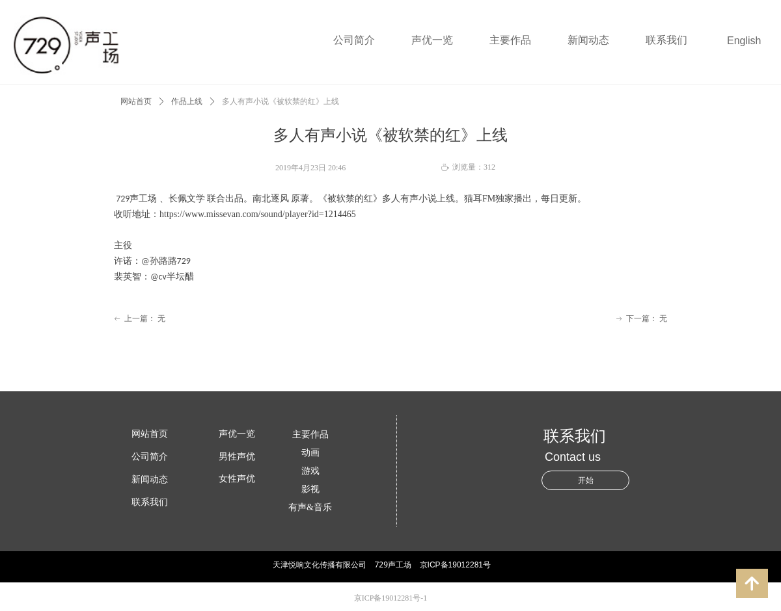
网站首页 (136, 101)
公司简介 (354, 40)
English (744, 40)
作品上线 (186, 101)
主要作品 (510, 40)
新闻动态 (588, 40)
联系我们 (666, 40)
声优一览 (432, 40)
